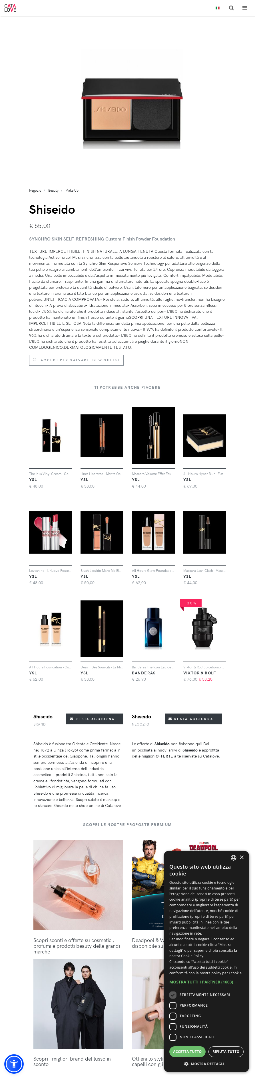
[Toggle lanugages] (217, 8)
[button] (14, 1064)
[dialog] (206, 961)
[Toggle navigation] (244, 8)
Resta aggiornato (95, 719)
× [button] (241, 857)
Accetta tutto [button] (187, 1051)
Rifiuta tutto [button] (226, 1051)
